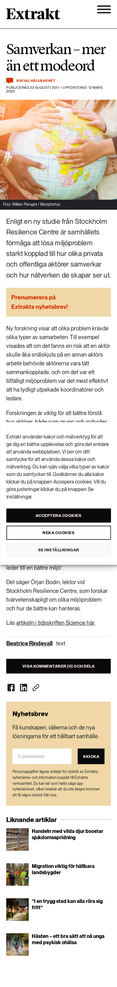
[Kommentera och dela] (9, 81)
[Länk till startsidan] (33, 16)
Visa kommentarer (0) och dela (58, 666)
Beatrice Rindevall (29, 643)
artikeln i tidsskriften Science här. (55, 622)
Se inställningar (58, 550)
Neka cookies (58, 532)
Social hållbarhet (35, 81)
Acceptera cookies (59, 515)
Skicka (91, 756)
